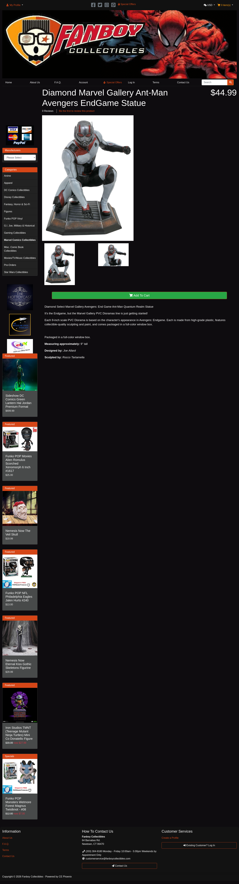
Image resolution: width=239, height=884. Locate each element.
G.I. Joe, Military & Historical (19, 225)
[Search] (214, 82)
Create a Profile (170, 838)
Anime (7, 175)
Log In (131, 82)
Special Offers (112, 82)
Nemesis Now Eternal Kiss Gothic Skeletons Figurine (18, 664)
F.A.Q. (57, 82)
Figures (8, 211)
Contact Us (183, 82)
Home (8, 82)
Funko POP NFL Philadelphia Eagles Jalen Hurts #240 (18, 596)
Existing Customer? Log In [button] (199, 845)
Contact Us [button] (119, 865)
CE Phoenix (65, 876)
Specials (9, 756)
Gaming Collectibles (15, 233)
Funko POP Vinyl (13, 218)
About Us (35, 82)
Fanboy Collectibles (32, 876)
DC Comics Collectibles (16, 190)
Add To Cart (139, 295)
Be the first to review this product (77, 111)
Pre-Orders (10, 265)
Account (83, 82)
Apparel (8, 183)
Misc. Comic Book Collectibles (13, 249)
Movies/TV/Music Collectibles (20, 258)
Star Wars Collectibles (16, 272)
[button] (14, 5)
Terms (156, 82)
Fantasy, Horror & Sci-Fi (17, 204)
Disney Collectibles (14, 197)
